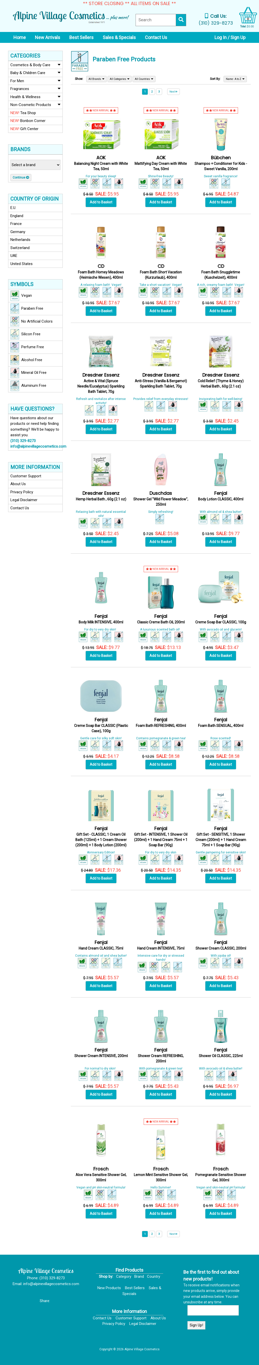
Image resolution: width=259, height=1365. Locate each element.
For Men (35, 80)
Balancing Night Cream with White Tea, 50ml (101, 163)
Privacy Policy (21, 492)
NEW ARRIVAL (101, 110)
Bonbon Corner (28, 120)
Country (153, 1276)
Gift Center (24, 129)
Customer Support (25, 476)
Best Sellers (135, 1288)
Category (123, 1276)
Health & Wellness (35, 96)
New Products (109, 1288)
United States (21, 263)
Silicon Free (25, 334)
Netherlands (20, 239)
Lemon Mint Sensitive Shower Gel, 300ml (161, 1174)
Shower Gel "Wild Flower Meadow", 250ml (160, 499)
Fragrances (35, 88)
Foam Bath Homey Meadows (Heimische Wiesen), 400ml (101, 272)
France (16, 223)
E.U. (13, 207)
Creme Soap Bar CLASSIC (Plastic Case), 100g (101, 725)
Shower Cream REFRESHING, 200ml (161, 1055)
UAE (13, 255)
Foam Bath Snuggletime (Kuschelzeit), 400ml (220, 272)
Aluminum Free (28, 385)
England (16, 216)
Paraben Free (26, 308)
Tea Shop (23, 113)
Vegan (21, 295)
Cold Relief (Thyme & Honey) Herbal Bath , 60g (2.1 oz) (221, 380)
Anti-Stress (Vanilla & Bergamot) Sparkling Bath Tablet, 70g (161, 380)
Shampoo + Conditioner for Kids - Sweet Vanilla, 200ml (221, 163)
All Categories (120, 79)
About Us (18, 484)
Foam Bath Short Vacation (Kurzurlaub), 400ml (161, 272)
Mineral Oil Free (28, 373)
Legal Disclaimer (23, 500)
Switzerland (20, 248)
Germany (17, 232)
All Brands (96, 79)
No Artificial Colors (31, 321)
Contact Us (19, 508)
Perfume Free (27, 347)
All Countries (144, 79)
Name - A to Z (235, 79)
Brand (139, 1276)
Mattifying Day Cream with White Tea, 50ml (161, 163)
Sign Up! (196, 1325)
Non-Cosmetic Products (35, 104)
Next (173, 91)
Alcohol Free (26, 360)
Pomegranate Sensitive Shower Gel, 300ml (220, 1174)
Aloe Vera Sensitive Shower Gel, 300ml (101, 1174)
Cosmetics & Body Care (35, 64)
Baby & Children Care (35, 72)
